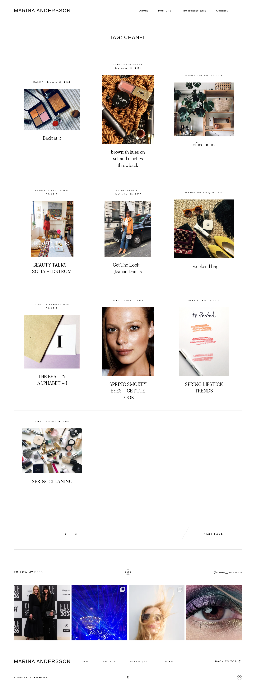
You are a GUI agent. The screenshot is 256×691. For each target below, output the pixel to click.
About (143, 10)
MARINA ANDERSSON (42, 10)
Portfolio (164, 10)
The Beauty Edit (193, 10)
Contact (222, 10)
